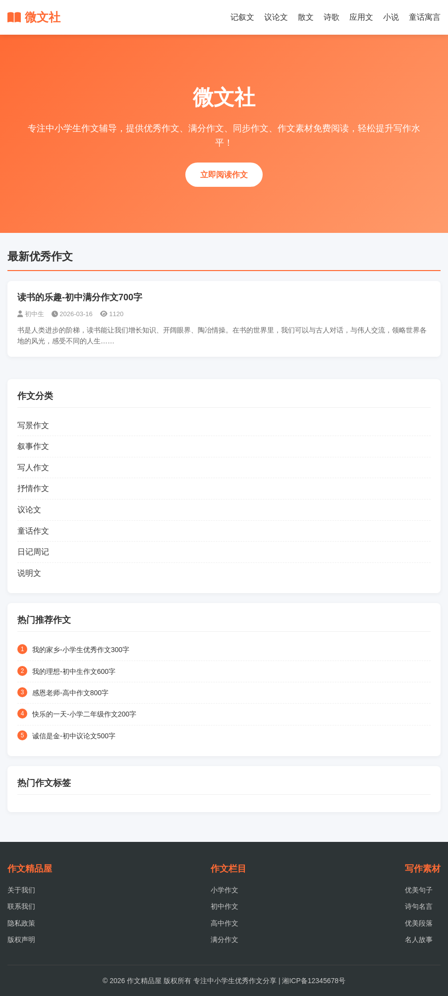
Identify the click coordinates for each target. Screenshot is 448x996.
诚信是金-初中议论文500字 (73, 736)
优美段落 (419, 923)
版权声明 (21, 939)
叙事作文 (33, 446)
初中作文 (224, 906)
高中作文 (224, 923)
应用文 (361, 17)
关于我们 (21, 890)
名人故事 (419, 939)
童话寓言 (425, 17)
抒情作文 (33, 488)
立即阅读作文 (224, 174)
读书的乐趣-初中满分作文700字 (79, 297)
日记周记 (33, 552)
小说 (391, 17)
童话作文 (33, 531)
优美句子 (419, 890)
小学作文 (224, 890)
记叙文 (242, 17)
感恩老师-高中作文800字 (70, 693)
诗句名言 (419, 906)
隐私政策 (21, 923)
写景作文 (33, 425)
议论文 (276, 17)
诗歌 (331, 17)
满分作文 (224, 939)
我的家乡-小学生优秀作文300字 (80, 650)
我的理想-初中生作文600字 (73, 671)
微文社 (33, 17)
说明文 (29, 573)
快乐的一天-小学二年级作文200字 (84, 714)
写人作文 (33, 467)
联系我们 (21, 906)
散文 (306, 17)
